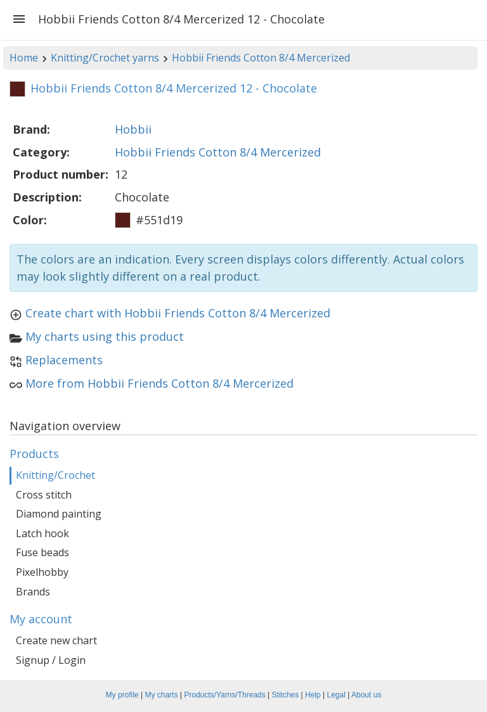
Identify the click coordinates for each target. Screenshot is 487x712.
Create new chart (56, 640)
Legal (336, 694)
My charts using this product (104, 336)
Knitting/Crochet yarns (105, 58)
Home (24, 58)
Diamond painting (58, 514)
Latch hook (42, 533)
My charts (161, 694)
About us (366, 694)
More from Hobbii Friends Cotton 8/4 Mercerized (159, 383)
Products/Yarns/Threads (225, 694)
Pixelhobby (42, 572)
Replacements (64, 359)
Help (313, 694)
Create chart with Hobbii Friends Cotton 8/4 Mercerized (177, 313)
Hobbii (133, 129)
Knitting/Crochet (55, 475)
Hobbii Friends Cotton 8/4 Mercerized (261, 58)
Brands (33, 592)
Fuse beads (42, 552)
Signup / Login (51, 660)
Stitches (285, 694)
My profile (122, 694)
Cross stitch (44, 495)
